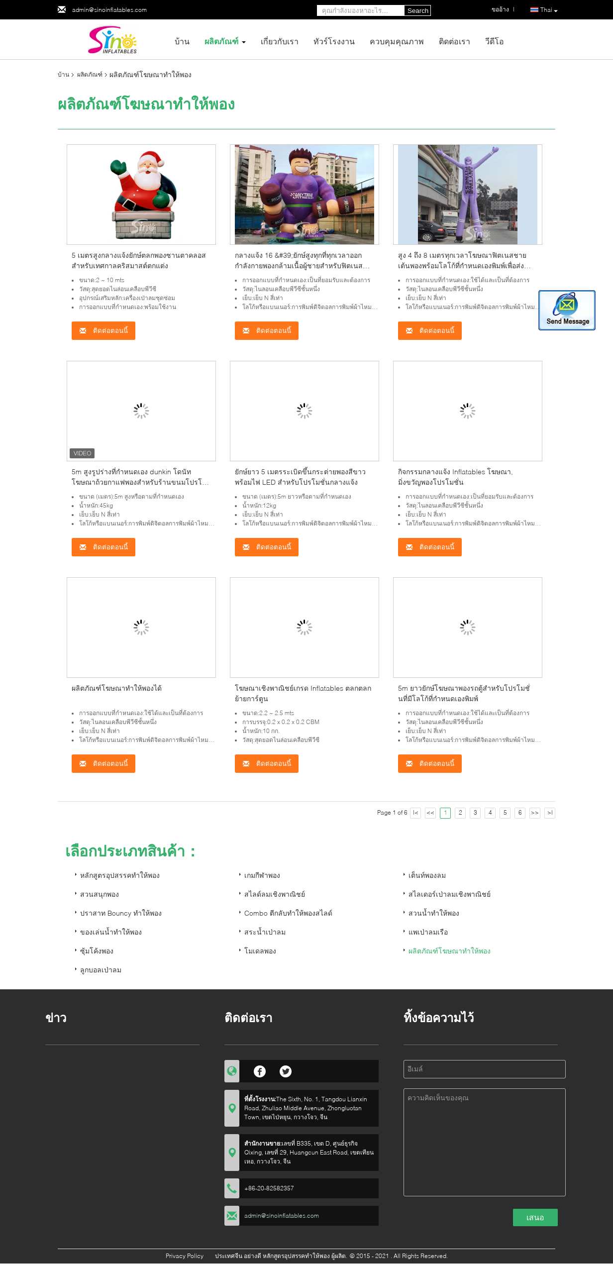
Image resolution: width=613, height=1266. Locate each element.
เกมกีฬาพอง (262, 875)
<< (430, 812)
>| (550, 812)
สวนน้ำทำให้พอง (434, 913)
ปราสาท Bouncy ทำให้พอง (121, 913)
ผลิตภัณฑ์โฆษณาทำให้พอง (450, 951)
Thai (549, 10)
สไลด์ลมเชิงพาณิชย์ (274, 894)
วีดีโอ (494, 41)
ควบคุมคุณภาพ (397, 41)
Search (418, 10)
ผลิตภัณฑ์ (221, 41)
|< (415, 812)
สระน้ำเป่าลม (265, 932)
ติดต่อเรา (454, 41)
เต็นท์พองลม (427, 875)
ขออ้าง (500, 9)
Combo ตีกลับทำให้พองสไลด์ (288, 913)
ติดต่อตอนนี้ (103, 330)
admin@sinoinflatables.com (109, 9)
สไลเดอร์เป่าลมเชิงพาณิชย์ (450, 894)
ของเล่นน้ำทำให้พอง (111, 932)
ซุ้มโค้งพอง (96, 951)
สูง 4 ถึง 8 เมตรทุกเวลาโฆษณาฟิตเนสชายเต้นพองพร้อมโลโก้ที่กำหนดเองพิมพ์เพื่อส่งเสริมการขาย (462, 265)
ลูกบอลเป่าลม (100, 969)
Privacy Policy (185, 1256)
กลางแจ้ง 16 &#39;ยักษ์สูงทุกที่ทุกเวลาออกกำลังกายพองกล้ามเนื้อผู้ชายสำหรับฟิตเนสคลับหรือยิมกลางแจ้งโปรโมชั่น (299, 265)
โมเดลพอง (260, 951)
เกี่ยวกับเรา (280, 41)
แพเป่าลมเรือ (428, 932)
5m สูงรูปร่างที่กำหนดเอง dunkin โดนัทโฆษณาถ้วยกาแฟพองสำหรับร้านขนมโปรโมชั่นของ (139, 482)
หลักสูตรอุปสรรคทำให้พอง (120, 875)
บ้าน (182, 41)
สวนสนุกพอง (99, 894)
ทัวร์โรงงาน (334, 41)
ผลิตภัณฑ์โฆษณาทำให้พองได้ (117, 688)
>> (535, 812)
